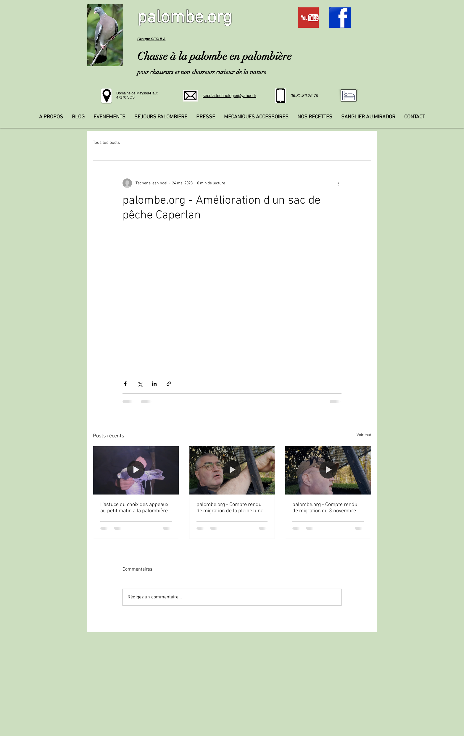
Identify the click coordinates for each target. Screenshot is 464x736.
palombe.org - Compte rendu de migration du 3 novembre (324, 508)
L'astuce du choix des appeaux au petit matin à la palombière (134, 508)
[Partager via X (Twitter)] (140, 383)
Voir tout (364, 435)
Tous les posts (106, 142)
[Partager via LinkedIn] (154, 383)
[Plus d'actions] (337, 183)
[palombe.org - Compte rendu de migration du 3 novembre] (328, 470)
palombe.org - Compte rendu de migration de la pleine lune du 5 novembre (229, 508)
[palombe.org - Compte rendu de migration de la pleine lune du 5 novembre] (232, 470)
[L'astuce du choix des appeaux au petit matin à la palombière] (136, 470)
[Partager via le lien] (169, 383)
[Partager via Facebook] (125, 383)
